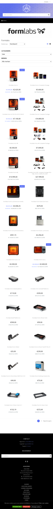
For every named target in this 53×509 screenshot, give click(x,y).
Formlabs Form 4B (13, 143)
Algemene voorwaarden (26, 488)
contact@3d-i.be (29, 441)
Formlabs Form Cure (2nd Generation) (13, 230)
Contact (29, 446)
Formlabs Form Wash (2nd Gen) (39, 201)
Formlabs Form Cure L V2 (13, 259)
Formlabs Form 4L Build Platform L (40, 289)
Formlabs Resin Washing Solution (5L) (40, 376)
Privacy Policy (26, 492)
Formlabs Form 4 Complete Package (39, 85)
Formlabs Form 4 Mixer (13, 347)
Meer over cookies (44, 503)
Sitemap (26, 500)
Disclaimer (26, 490)
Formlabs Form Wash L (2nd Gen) (40, 230)
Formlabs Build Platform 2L (13, 318)
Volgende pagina (47, 421)
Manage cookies (36, 506)
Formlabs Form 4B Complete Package (40, 143)
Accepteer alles (17, 506)
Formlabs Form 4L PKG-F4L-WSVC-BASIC (13, 114)
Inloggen (26, 484)
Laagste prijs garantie (26, 486)
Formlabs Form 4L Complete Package (40, 114)
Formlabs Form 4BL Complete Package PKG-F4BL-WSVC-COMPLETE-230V (39, 173)
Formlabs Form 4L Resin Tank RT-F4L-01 (39, 347)
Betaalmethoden (26, 494)
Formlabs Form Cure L (40, 259)
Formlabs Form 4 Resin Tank (39, 318)
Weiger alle (26, 506)
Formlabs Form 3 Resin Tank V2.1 (13, 405)
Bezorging (26, 496)
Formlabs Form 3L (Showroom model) (13, 201)
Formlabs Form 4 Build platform (13, 289)
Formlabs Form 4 (13, 85)
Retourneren (27, 498)
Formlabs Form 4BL (13, 172)
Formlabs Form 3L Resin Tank (40, 405)
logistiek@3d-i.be (29, 444)
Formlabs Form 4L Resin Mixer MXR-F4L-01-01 (13, 376)
